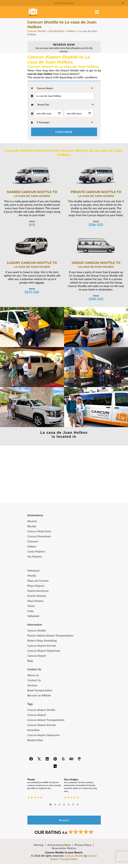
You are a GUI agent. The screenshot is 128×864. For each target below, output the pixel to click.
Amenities (33, 730)
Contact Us (34, 680)
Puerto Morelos (36, 595)
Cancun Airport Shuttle (41, 709)
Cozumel (32, 541)
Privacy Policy (82, 844)
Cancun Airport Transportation (46, 719)
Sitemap (38, 844)
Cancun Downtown (39, 536)
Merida (31, 575)
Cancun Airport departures (43, 735)
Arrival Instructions (59, 844)
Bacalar (31, 526)
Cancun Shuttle (36, 31)
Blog (30, 660)
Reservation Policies (64, 848)
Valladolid (33, 616)
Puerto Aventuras (38, 590)
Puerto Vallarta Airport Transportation (50, 635)
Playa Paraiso (35, 600)
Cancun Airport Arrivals (41, 645)
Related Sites (35, 740)
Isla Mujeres (34, 556)
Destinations (56, 31)
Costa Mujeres (36, 551)
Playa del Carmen (38, 580)
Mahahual (33, 570)
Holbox (71, 31)
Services (32, 685)
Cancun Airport (36, 655)
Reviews (64, 820)
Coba (30, 610)
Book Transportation (39, 690)
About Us (33, 675)
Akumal (32, 521)
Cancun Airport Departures (44, 650)
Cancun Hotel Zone (39, 531)
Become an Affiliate (39, 695)
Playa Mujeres (36, 585)
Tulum (31, 605)
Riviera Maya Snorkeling (42, 640)
